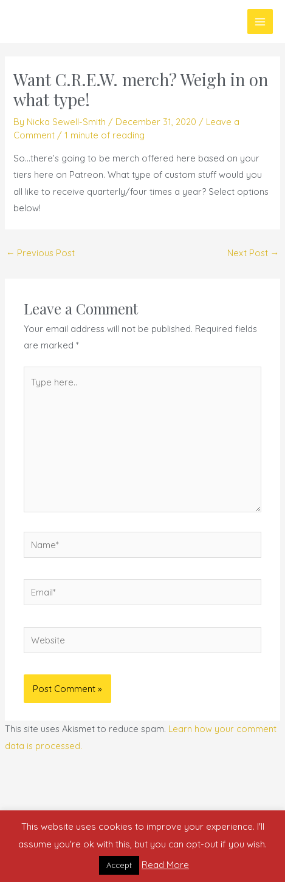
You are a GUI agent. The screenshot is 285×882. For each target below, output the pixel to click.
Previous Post (40, 253)
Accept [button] (119, 865)
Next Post (253, 253)
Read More (165, 864)
